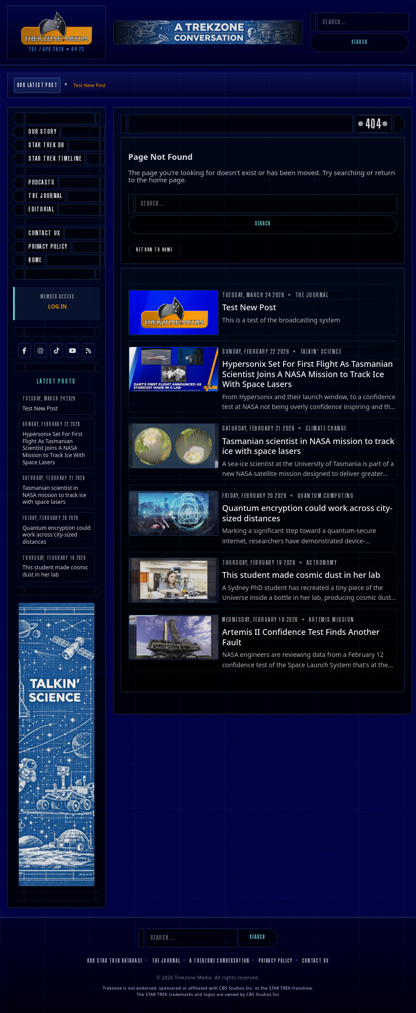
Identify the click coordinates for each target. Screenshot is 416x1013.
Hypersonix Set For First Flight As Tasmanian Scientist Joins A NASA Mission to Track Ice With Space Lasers (56, 444)
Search (359, 43)
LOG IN (57, 306)
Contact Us (315, 961)
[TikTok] (56, 350)
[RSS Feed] (88, 350)
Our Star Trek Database (115, 961)
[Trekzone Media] (56, 28)
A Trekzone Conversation (219, 961)
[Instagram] (41, 350)
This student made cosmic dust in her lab (56, 566)
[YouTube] (72, 350)
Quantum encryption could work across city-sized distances (56, 530)
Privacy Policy (275, 961)
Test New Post (89, 85)
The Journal (166, 961)
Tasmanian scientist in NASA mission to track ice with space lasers (56, 491)
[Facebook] (24, 350)
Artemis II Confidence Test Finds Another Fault (301, 636)
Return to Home (154, 250)
